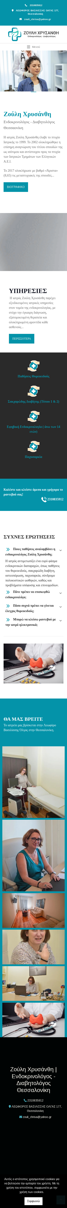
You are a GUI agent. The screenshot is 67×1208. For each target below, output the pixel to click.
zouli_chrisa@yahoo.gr (37, 19)
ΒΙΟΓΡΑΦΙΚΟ (16, 187)
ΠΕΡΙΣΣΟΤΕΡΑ (21, 338)
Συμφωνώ (33, 1201)
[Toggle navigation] (33, 46)
